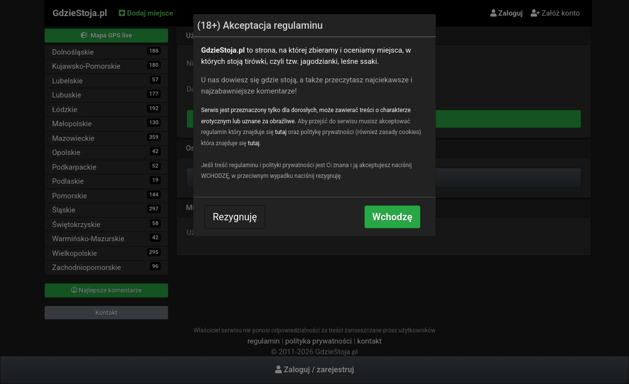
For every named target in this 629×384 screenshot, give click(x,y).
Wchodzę (392, 217)
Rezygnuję (235, 217)
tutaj (281, 132)
